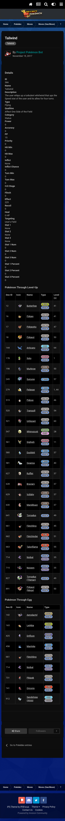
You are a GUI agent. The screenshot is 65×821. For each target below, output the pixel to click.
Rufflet (30, 473)
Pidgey (30, 316)
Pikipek (30, 677)
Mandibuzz (32, 505)
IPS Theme (12, 807)
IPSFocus (24, 807)
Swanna (31, 463)
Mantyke (31, 646)
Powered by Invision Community (32, 813)
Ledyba (30, 625)
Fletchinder (32, 536)
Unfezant (31, 421)
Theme (36, 807)
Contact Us (27, 810)
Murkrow (31, 368)
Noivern (30, 567)
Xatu (29, 358)
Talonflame (32, 546)
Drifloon (31, 636)
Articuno (31, 347)
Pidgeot (30, 337)
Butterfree (32, 306)
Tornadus (31, 515)
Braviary (31, 484)
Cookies (39, 810)
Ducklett (31, 452)
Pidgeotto (31, 326)
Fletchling (31, 526)
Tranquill (31, 410)
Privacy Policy (48, 807)
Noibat (30, 557)
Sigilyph (30, 442)
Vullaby (30, 494)
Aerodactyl (32, 615)
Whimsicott (32, 431)
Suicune (31, 379)
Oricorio (31, 688)
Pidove (30, 400)
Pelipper (31, 389)
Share (16, 731)
